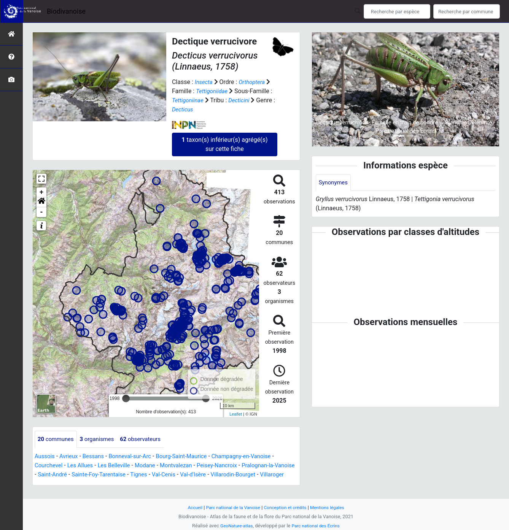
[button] (41, 202)
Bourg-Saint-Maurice (191, 456)
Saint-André (76, 474)
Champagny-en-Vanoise (256, 456)
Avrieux (71, 456)
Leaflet (235, 414)
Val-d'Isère (227, 474)
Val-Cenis (195, 474)
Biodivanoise (66, 11)
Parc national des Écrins (317, 525)
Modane (153, 465)
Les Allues (83, 465)
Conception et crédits (287, 507)
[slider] (126, 398)
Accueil (190, 507)
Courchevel (50, 465)
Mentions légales (331, 507)
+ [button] (42, 192)
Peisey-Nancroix (230, 465)
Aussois (45, 456)
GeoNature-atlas (234, 525)
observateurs (147, 439)
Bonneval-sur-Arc (136, 456)
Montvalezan (186, 465)
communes (57, 439)
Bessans (97, 456)
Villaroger (47, 483)
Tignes (169, 474)
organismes (101, 439)
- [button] (42, 212)
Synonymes (334, 182)
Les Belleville (119, 465)
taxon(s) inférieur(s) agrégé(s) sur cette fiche (224, 144)
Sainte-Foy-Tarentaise (126, 474)
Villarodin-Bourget (270, 474)
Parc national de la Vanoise (230, 507)
